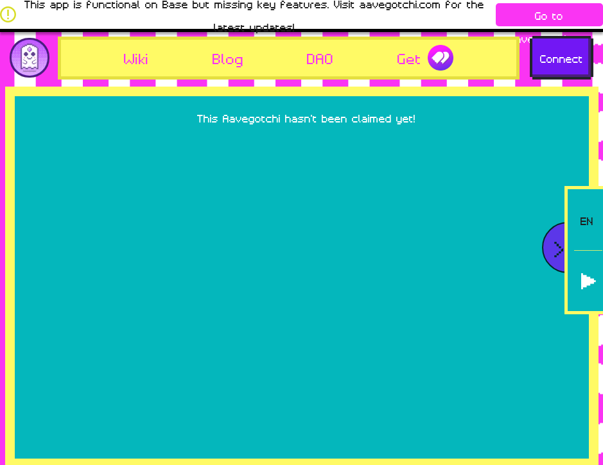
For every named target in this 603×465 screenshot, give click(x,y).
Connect (561, 58)
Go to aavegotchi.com (549, 17)
